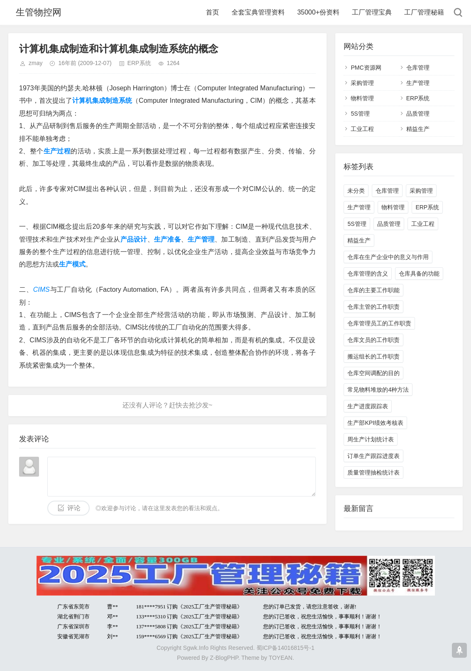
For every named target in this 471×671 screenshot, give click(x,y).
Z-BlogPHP (224, 657)
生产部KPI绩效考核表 (375, 422)
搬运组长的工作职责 (373, 356)
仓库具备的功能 (419, 273)
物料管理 (362, 98)
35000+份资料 (318, 12)
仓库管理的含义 (367, 273)
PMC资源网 (366, 67)
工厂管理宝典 (372, 12)
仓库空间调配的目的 (373, 373)
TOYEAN (280, 657)
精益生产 (418, 129)
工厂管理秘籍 (424, 12)
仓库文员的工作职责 (373, 340)
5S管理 (360, 113)
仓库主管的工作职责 (373, 306)
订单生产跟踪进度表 (373, 456)
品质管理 (418, 113)
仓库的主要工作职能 (373, 290)
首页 (212, 12)
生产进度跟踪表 (367, 406)
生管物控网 (38, 12)
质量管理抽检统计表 (373, 472)
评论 (74, 507)
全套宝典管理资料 (258, 12)
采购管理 (362, 83)
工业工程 (362, 129)
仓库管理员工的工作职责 (379, 323)
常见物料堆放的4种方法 (378, 389)
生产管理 (418, 83)
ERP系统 (139, 63)
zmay (35, 63)
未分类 (356, 190)
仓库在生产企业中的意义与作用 (388, 257)
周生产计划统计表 (370, 439)
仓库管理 (418, 67)
